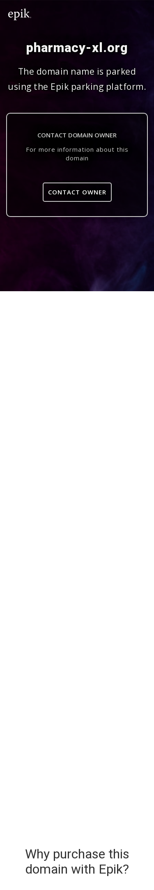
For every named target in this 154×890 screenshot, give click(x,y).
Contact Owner (77, 192)
